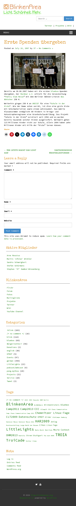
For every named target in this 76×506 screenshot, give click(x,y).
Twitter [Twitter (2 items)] (28, 441)
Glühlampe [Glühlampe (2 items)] (56, 417)
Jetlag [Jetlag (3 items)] (54, 422)
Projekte (59, 25)
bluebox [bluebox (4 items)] (65, 404)
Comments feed (14, 466)
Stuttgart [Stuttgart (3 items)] (38, 435)
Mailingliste (13, 298)
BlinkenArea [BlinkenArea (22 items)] (19, 404)
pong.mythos (13, 371)
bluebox (54, 91)
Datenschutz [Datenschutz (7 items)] (28, 416)
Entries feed (13, 462)
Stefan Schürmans (15, 265)
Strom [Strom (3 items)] (29, 435)
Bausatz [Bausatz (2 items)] (36, 400)
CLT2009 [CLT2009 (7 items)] (12, 416)
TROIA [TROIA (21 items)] (61, 434)
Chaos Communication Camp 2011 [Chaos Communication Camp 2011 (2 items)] (22, 413)
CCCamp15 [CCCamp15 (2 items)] (43, 409)
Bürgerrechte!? (14, 344)
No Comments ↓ (46, 48)
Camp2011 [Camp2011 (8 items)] (12, 409)
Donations (12, 347)
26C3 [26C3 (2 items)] (26, 400)
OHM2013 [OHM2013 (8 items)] (12, 435)
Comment (9, 170)
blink (9, 337)
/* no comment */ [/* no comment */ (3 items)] (15, 400)
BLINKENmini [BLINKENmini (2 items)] (38, 405)
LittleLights (13, 364)
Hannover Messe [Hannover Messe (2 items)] (12, 422)
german (10, 361)
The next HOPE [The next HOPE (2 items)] (49, 436)
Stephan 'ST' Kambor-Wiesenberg (23, 269)
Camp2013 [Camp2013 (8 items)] (26, 409)
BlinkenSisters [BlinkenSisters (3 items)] (51, 405)
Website (8, 220)
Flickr (10, 287)
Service (10, 378)
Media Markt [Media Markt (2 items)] (39, 430)
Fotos (9, 294)
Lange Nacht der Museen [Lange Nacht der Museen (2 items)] (29, 425)
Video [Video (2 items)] (34, 441)
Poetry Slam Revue (14, 96)
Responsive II (27, 498)
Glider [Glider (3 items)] (48, 417)
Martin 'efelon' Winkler (19, 259)
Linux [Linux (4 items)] (42, 425)
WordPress (52, 498)
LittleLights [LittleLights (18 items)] (20, 429)
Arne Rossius (13, 255)
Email (8, 211)
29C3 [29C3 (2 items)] (30, 400)
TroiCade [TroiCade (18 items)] (15, 440)
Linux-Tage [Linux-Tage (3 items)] (51, 425)
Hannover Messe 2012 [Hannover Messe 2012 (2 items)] (26, 422)
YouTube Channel (15, 311)
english (10, 350)
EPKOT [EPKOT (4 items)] (41, 417)
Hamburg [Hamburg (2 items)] (64, 417)
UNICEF (35, 103)
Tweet (9, 381)
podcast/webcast (15, 367)
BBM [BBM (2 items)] (41, 400)
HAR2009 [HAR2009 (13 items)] (42, 421)
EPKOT (9, 354)
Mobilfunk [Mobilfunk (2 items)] (48, 430)
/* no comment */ (15, 333)
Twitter (48, 25)
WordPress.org (14, 469)
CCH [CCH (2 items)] (49, 409)
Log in (10, 459)
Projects (11, 374)
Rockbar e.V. (26, 94)
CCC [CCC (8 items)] (36, 409)
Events (10, 357)
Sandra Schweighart (16, 262)
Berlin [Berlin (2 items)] (46, 400)
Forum (9, 291)
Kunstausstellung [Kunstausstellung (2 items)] (12, 425)
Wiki (69, 25)
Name (7, 202)
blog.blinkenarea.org (42, 495)
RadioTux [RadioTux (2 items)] (22, 436)
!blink (10, 330)
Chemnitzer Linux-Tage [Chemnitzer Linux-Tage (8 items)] (52, 413)
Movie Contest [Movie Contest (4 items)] (61, 430)
